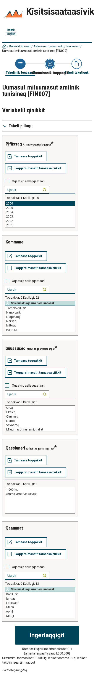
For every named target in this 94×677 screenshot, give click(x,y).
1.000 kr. (40, 489)
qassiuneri (15, 448)
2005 (40, 208)
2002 (40, 221)
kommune (14, 242)
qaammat (14, 528)
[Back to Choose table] (20, 66)
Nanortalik (40, 312)
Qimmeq (40, 416)
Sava (40, 408)
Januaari (40, 598)
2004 (40, 212)
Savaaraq (40, 425)
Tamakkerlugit (40, 308)
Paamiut (40, 330)
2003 (40, 216)
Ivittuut (40, 325)
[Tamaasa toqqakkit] (26, 157)
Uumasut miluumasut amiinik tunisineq (34, 51)
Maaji (40, 616)
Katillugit (40, 594)
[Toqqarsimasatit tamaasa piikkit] (35, 168)
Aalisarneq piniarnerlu (48, 46)
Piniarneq (72, 46)
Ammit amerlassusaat (40, 494)
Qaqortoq (40, 317)
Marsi (40, 607)
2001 (40, 225)
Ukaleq (40, 412)
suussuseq (16, 348)
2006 (40, 203)
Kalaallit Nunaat (20, 46)
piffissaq (14, 144)
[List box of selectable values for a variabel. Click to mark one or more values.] (40, 214)
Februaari (40, 603)
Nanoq (40, 421)
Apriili (40, 611)
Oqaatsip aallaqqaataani (28, 181)
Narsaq (40, 321)
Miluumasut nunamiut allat (40, 429)
